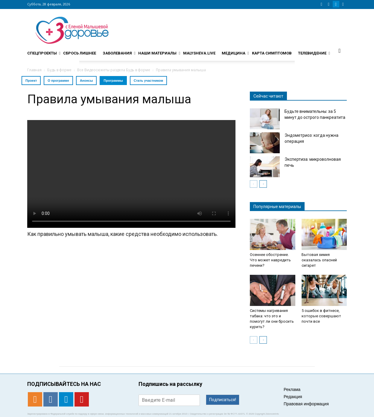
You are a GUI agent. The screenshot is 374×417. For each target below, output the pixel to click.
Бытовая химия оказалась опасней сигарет (319, 260)
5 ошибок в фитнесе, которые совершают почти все (321, 316)
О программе (58, 80)
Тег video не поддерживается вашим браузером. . (131, 174)
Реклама (292, 389)
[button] (339, 50)
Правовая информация (306, 403)
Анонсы (86, 80)
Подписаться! (222, 399)
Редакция (293, 396)
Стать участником (148, 80)
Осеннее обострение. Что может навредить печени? (270, 260)
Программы (113, 80)
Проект (31, 80)
